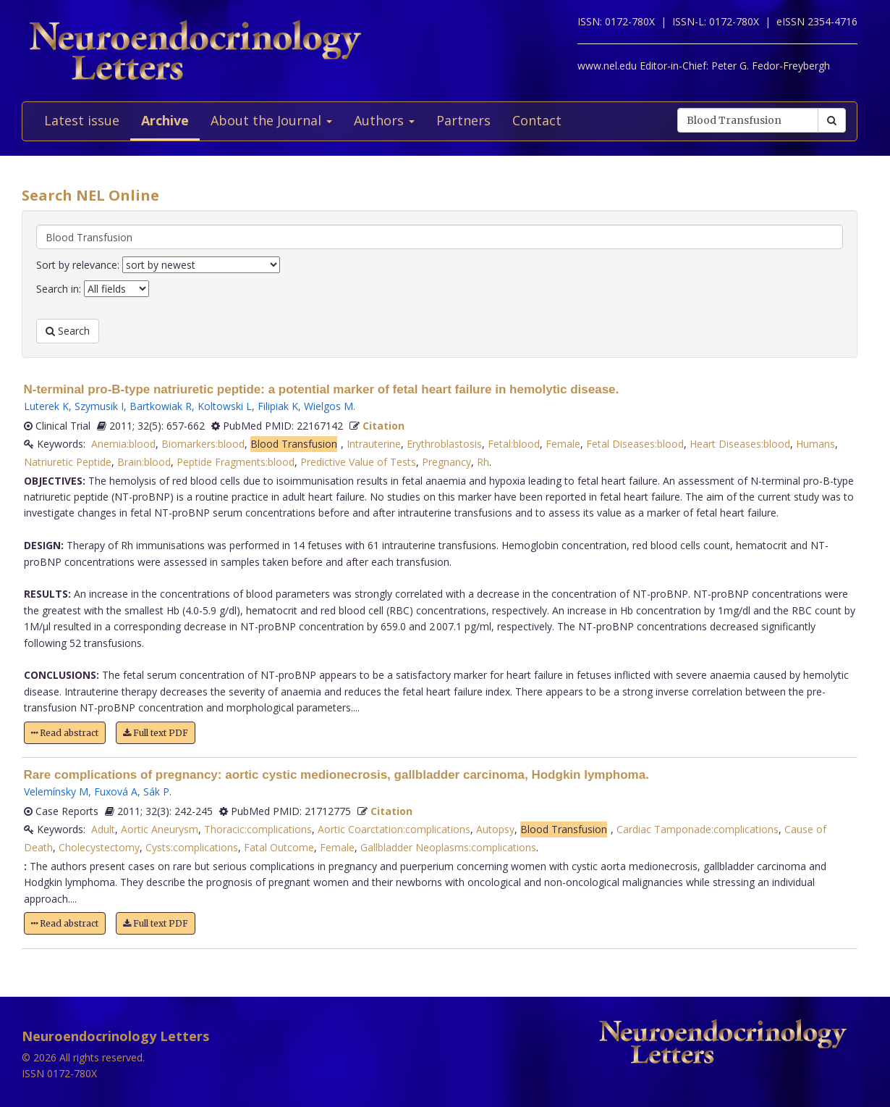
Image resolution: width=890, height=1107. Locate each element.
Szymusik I (99, 406)
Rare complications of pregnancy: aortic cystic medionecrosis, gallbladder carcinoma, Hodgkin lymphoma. (336, 775)
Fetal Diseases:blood (635, 444)
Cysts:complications (191, 847)
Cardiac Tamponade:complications (697, 829)
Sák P (156, 791)
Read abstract (64, 732)
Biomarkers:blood (203, 444)
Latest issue (81, 120)
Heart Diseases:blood (740, 444)
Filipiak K (278, 406)
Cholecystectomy (99, 847)
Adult (103, 829)
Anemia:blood (123, 444)
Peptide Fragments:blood (235, 462)
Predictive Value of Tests (358, 462)
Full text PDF (155, 732)
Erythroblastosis (444, 444)
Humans (815, 444)
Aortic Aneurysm (159, 829)
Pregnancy (446, 462)
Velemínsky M (56, 791)
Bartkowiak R (161, 406)
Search (68, 331)
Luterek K (46, 406)
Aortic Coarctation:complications (394, 829)
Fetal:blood (514, 444)
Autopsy (495, 829)
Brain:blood (144, 462)
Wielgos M (328, 406)
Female (563, 444)
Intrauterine (374, 444)
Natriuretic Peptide (67, 462)
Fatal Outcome (279, 847)
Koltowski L (225, 406)
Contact (536, 120)
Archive (165, 120)
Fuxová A (115, 791)
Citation (383, 426)
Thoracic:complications (258, 829)
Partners (463, 120)
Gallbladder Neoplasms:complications (448, 847)
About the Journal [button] (271, 120)
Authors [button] (384, 120)
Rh (483, 462)
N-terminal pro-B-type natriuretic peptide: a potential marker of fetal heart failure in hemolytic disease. (321, 389)
